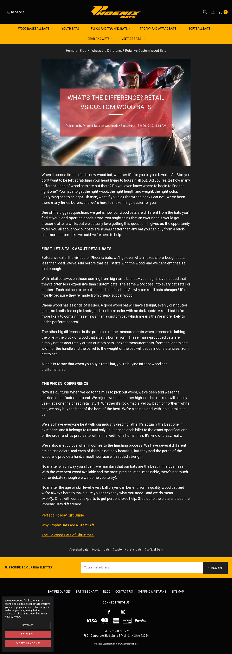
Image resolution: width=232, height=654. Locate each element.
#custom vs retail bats (127, 549)
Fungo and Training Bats (111, 28)
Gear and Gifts (100, 38)
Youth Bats (72, 28)
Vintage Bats (133, 38)
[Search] (204, 12)
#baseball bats (78, 549)
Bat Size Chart (87, 591)
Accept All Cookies (27, 643)
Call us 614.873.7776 (116, 631)
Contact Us (124, 591)
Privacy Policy (12, 616)
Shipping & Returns (152, 591)
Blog (106, 591)
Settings (27, 625)
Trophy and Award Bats (160, 28)
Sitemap (178, 591)
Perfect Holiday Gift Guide (62, 515)
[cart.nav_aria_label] (222, 12)
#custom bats (100, 549)
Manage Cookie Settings (105, 644)
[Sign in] (212, 12)
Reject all (28, 634)
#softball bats (153, 549)
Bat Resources (59, 591)
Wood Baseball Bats (35, 28)
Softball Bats (201, 28)
